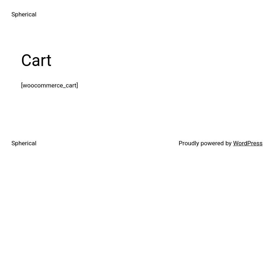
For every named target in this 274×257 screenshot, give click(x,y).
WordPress (248, 143)
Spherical (23, 14)
